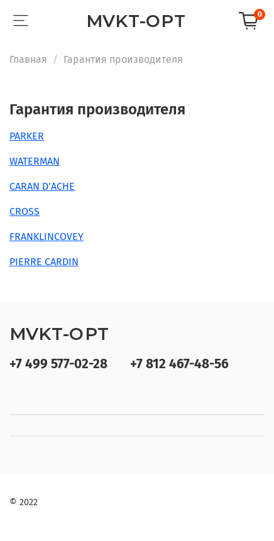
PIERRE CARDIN (44, 262)
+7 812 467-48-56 (179, 364)
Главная (28, 59)
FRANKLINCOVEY (46, 237)
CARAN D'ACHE (42, 186)
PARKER (26, 136)
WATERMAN (34, 161)
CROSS (24, 211)
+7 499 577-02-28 (58, 364)
